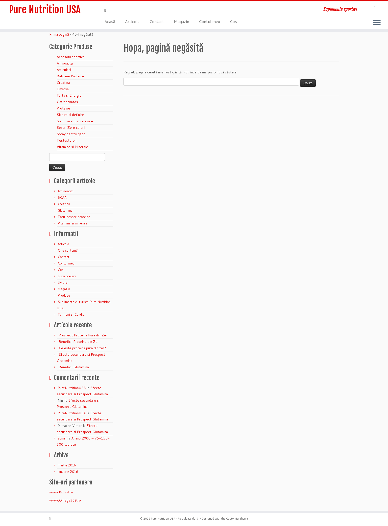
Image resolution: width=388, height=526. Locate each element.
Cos (233, 21)
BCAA (62, 197)
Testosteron (66, 140)
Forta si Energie (69, 95)
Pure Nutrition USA (44, 10)
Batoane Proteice (70, 76)
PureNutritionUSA (72, 387)
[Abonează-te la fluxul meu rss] (106, 10)
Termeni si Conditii (71, 314)
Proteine (63, 108)
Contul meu (209, 21)
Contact (156, 21)
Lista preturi (67, 276)
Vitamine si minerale (72, 223)
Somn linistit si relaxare (75, 121)
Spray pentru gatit (71, 134)
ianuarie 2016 (68, 471)
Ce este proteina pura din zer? (82, 348)
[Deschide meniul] (377, 22)
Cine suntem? (68, 250)
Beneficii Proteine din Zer (79, 341)
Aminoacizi (65, 63)
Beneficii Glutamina (74, 367)
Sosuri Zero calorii (71, 127)
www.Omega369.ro (65, 500)
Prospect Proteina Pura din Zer (83, 335)
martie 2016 (67, 465)
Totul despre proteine (74, 217)
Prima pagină (59, 34)
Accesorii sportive (71, 56)
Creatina (63, 82)
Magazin (181, 21)
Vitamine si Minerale (72, 146)
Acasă (109, 21)
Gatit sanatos (67, 101)
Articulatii (64, 69)
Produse (64, 295)
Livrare (63, 282)
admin (62, 438)
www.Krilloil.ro (61, 492)
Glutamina (65, 210)
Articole (132, 21)
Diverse (63, 89)
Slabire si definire (70, 114)
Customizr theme (237, 519)
